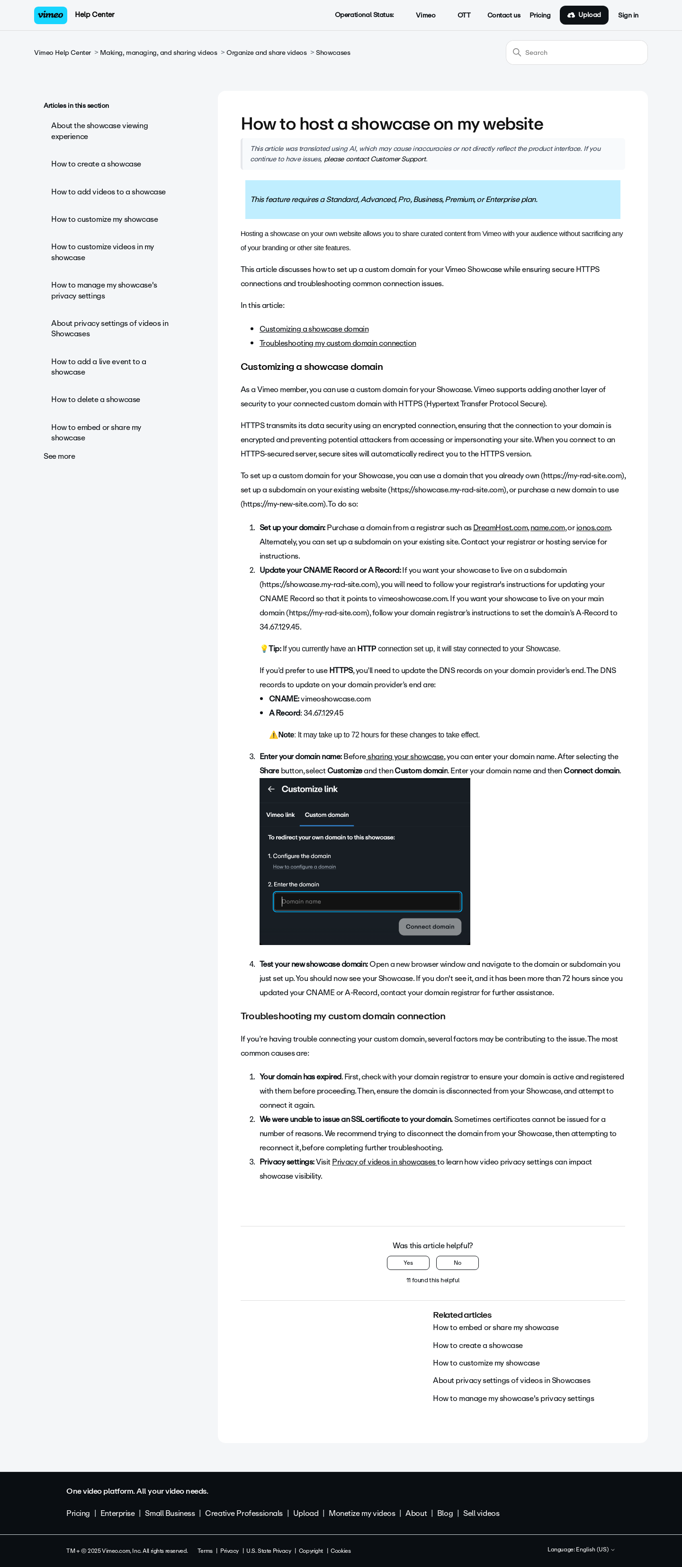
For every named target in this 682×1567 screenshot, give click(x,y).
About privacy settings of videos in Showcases (109, 328)
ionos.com (593, 527)
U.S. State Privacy (268, 1551)
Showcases (333, 52)
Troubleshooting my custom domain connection (338, 343)
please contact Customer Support (375, 159)
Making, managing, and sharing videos (158, 52)
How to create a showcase (96, 164)
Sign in (628, 15)
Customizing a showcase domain (314, 329)
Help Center (94, 14)
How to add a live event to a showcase (98, 366)
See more (59, 456)
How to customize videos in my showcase (102, 251)
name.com (547, 527)
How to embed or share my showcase (96, 432)
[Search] (576, 52)
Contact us (503, 15)
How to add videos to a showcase (108, 191)
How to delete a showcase (95, 399)
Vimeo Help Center (62, 52)
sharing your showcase (405, 756)
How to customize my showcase (104, 219)
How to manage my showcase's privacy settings (104, 290)
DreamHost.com (500, 527)
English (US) (596, 1550)
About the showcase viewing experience (99, 130)
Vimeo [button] (420, 15)
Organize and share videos (266, 52)
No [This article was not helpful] (457, 1263)
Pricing (539, 15)
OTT (458, 15)
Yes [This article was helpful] (408, 1263)
